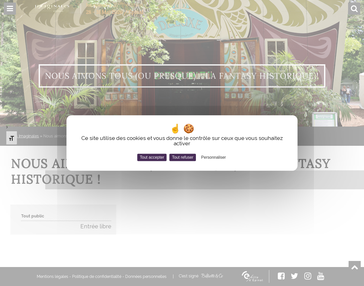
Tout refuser (182, 157)
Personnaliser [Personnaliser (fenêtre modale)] (213, 157)
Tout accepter (152, 157)
